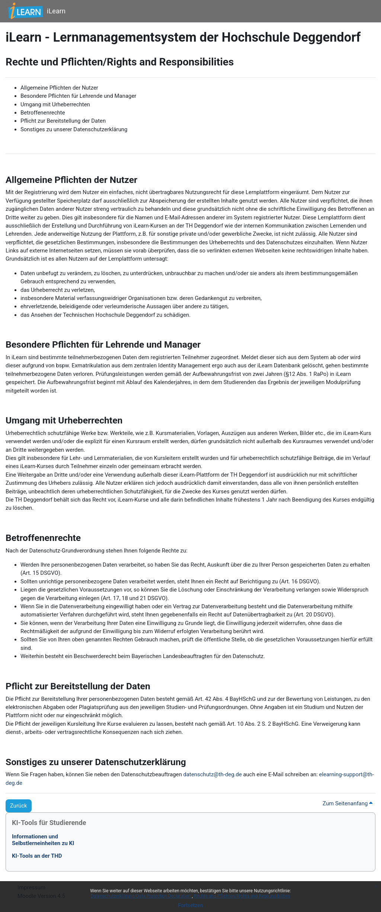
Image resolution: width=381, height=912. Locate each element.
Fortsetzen (190, 905)
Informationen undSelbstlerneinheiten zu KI (43, 840)
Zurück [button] (18, 805)
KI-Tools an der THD (37, 856)
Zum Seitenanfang (347, 803)
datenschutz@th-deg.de (212, 774)
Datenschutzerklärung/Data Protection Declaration (141, 896)
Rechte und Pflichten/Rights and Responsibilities (242, 896)
